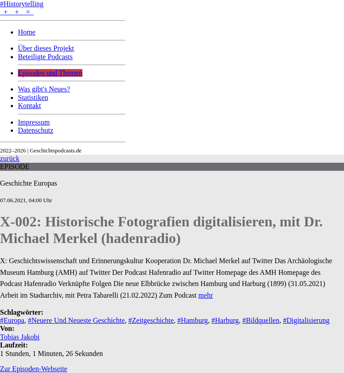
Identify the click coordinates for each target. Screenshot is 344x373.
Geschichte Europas (28, 183)
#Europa (12, 320)
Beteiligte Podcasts (45, 57)
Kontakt (29, 105)
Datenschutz (35, 130)
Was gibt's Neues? (44, 89)
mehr (205, 295)
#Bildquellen (261, 320)
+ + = (17, 12)
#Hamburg (192, 320)
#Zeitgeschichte (151, 320)
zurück (10, 158)
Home (26, 32)
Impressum (34, 122)
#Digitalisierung (306, 320)
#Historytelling (21, 4)
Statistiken (33, 97)
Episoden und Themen (50, 73)
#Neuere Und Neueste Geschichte (76, 320)
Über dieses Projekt (46, 48)
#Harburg (225, 320)
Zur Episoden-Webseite (33, 369)
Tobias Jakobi (19, 337)
